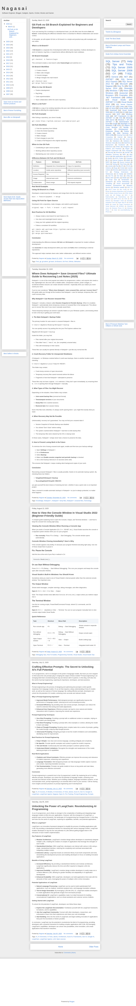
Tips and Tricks (122, 64)
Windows (109, 93)
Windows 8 (110, 125)
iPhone (108, 211)
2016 (8, 66)
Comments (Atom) (70, 952)
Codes (121, 106)
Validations (116, 141)
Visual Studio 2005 (125, 108)
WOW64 (121, 206)
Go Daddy (120, 174)
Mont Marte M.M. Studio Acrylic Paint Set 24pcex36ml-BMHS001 (14, 198)
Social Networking (123, 181)
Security (110, 152)
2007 (8, 94)
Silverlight (128, 88)
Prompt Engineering (80, 794)
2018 (8, 60)
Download (113, 110)
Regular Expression (112, 150)
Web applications (117, 156)
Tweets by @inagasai (113, 32)
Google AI (88, 792)
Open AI (61, 794)
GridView (129, 174)
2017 (8, 63)
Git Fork (65, 261)
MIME (128, 160)
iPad (116, 166)
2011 (8, 82)
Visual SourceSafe (123, 183)
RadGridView (122, 197)
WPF (124, 154)
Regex (127, 148)
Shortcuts (119, 152)
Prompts (90, 794)
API (122, 166)
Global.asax (109, 174)
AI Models (49, 792)
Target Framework (124, 204)
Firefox (126, 131)
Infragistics (126, 147)
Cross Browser (112, 127)
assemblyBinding (125, 210)
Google (115, 124)
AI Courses (41, 792)
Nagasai (55, 794)
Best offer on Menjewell (12, 117)
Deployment (109, 145)
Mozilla (126, 127)
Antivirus (108, 168)
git (40, 261)
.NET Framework (113, 97)
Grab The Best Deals (113, 39)
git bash (51, 261)
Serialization (125, 180)
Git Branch (58, 261)
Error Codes (119, 158)
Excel (107, 124)
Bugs (115, 168)
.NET (126, 77)
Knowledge (39, 501)
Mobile (124, 178)
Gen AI (82, 792)
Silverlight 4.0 (125, 124)
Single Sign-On (122, 202)
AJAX (119, 125)
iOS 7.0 (129, 187)
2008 (8, 91)
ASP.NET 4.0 (110, 118)
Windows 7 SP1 (124, 120)
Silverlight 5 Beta (118, 200)
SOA (125, 198)
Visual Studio (77, 655)
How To (120, 86)
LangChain (35, 794)
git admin (45, 261)
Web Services (122, 133)
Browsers (110, 95)
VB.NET (127, 152)
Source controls (125, 162)
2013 (8, 76)
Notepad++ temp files (59, 501)
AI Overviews (57, 792)
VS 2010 (112, 108)
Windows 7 (114, 91)
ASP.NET (110, 79)
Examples (123, 95)
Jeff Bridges (117, 195)
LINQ (128, 176)
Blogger (71, 1001)
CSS (120, 118)
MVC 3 (127, 195)
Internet (120, 137)
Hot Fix (110, 176)
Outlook (108, 133)
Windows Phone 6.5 (118, 208)
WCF (118, 114)
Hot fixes (120, 176)
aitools (71, 792)
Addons (127, 125)
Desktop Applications (118, 191)
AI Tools (65, 792)
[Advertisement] (14, 157)
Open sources (61, 939)
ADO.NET (129, 156)
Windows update (118, 187)
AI (36, 792)
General (114, 77)
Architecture (62, 936)
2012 (8, 79)
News (126, 91)
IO (108, 160)
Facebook (122, 145)
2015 (8, 69)
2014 (8, 72)
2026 (8, 24)
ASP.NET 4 (110, 122)
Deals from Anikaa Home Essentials (118, 54)
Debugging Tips (41, 655)
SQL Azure (126, 139)
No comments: (69, 258)
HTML (130, 106)
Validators (126, 141)
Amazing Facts (121, 135)
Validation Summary (112, 154)
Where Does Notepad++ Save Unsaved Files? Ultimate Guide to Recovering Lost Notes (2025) (64, 275)
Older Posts (93, 947)
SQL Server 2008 (122, 70)
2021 (8, 54)
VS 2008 (116, 112)
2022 (8, 51)
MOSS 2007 (110, 178)
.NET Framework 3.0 (122, 116)
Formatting (129, 191)
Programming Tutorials (65, 655)
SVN (130, 178)
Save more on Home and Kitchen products (12, 103)
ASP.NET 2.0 (111, 102)
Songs (114, 204)
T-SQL (128, 73)
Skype (115, 162)
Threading (109, 183)
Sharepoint (109, 181)
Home (60, 947)
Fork (37, 261)
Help (129, 61)
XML (130, 164)
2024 (8, 45)
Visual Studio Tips (88, 655)
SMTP (108, 162)
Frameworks (77, 936)
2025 (8, 41)
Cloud (119, 143)
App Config (123, 189)
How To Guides (52, 655)
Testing (114, 164)
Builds (110, 158)
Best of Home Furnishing (12, 110)
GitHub (71, 261)
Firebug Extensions (121, 172)
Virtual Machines (111, 206)
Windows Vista (110, 143)
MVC (118, 178)
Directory (116, 170)
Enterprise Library (112, 131)
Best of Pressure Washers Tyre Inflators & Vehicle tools (117, 325)
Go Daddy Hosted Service (115, 193)
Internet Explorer (118, 160)
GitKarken (77, 261)
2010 (8, 85)
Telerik (108, 164)
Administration (124, 122)
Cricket (122, 168)
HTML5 (118, 147)
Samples (109, 129)
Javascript (123, 93)
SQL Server (113, 61)
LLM (54, 939)
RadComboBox (110, 197)
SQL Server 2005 (122, 67)
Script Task (113, 180)
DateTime (127, 143)
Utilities (129, 97)
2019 (8, 57)
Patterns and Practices (113, 148)
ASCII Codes (112, 189)
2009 (8, 88)
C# (114, 73)
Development (123, 129)
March (10, 27)
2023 (8, 48)
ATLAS (128, 166)
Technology (87, 501)
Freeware (129, 158)
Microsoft (124, 84)
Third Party (123, 164)
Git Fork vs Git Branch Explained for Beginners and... (13, 33)
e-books (110, 166)
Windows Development (113, 185)
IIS (124, 112)
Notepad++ (47, 501)
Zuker (115, 210)
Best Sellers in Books (11, 353)
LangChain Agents (46, 794)
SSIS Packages (127, 150)
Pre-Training (69, 794)
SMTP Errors (117, 198)
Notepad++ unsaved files (75, 501)
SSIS (107, 141)
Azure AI (76, 792)
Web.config (110, 135)
